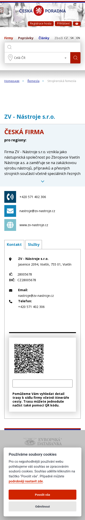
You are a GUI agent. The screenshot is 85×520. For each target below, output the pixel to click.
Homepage (11, 81)
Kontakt (14, 244)
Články (44, 38)
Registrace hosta (40, 23)
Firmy (8, 38)
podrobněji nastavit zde (26, 481)
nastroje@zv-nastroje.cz (29, 211)
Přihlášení (63, 23)
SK (72, 38)
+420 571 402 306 (25, 197)
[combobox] (37, 57)
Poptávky (26, 38)
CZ (66, 38)
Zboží (58, 38)
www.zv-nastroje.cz (26, 225)
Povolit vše (42, 494)
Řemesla (33, 81)
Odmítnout (42, 506)
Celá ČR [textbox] (19, 58)
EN (78, 38)
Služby (33, 244)
